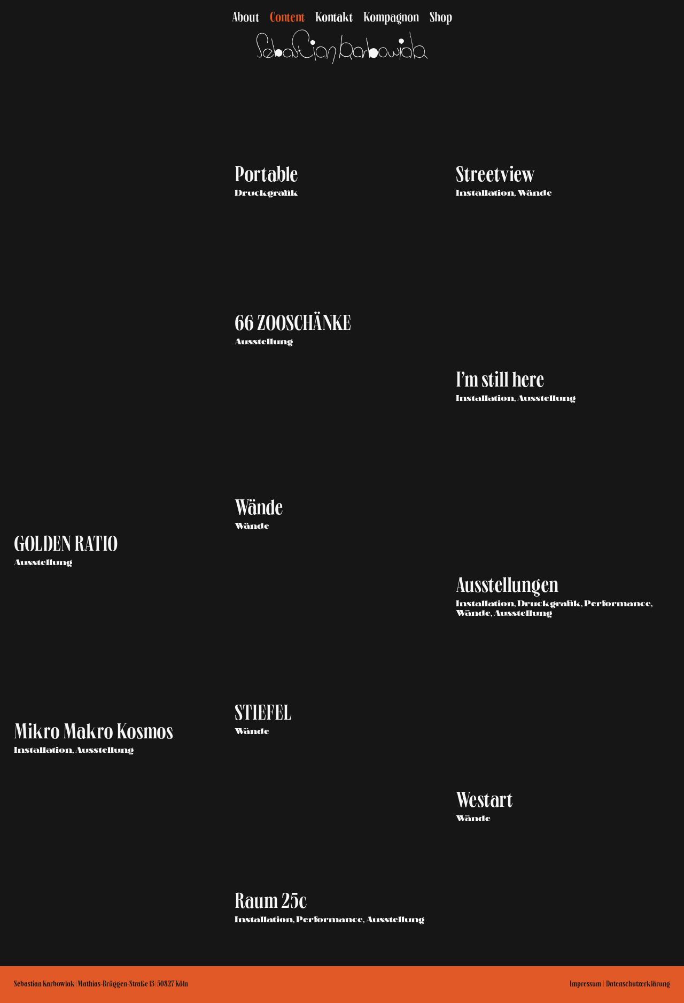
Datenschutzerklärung (638, 985)
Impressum (585, 985)
